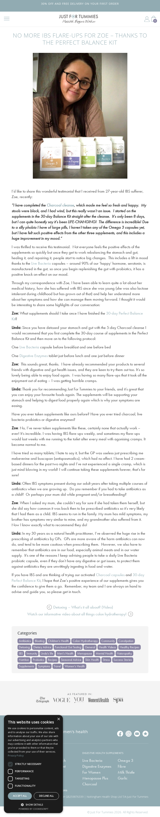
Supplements (26, 665)
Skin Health (92, 659)
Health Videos (107, 646)
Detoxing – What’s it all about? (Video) (80, 606)
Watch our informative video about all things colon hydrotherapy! (80, 612)
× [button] (58, 719)
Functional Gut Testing (68, 646)
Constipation (126, 640)
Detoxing (24, 646)
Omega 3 (125, 759)
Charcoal (89, 783)
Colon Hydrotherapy (85, 640)
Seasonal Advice (71, 659)
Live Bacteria (41, 263)
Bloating (39, 640)
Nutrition (24, 659)
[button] (33, 804)
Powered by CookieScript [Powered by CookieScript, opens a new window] (33, 808)
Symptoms (44, 665)
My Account (147, 19)
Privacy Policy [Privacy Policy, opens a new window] (16, 755)
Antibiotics (25, 640)
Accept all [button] (20, 796)
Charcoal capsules (110, 573)
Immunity (32, 652)
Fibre (122, 765)
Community (108, 640)
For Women (91, 771)
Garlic (123, 777)
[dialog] (33, 764)
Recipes (52, 659)
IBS (21, 652)
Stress (106, 659)
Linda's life (47, 652)
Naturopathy (124, 652)
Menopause (84, 652)
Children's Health (58, 640)
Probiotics (38, 659)
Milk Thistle (126, 771)
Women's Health (75, 665)
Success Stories (123, 659)
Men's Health (65, 652)
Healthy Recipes (130, 646)
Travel (57, 665)
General (90, 646)
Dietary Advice (42, 646)
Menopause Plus (95, 777)
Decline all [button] (46, 796)
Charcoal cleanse (60, 205)
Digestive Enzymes (33, 354)
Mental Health (104, 652)
